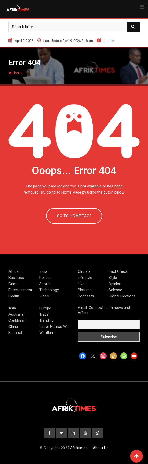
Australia (15, 314)
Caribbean (16, 320)
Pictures (85, 290)
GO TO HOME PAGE (74, 216)
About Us (100, 448)
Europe (45, 308)
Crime (13, 283)
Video (44, 296)
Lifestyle (85, 277)
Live (81, 283)
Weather (46, 332)
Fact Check (118, 271)
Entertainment (20, 290)
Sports (45, 283)
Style (113, 277)
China (13, 326)
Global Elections (122, 296)
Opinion (115, 283)
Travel (44, 314)
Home (15, 73)
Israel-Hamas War (54, 326)
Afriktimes (79, 448)
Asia (12, 308)
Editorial (15, 332)
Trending (46, 320)
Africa (13, 271)
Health (13, 296)
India (43, 271)
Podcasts (86, 296)
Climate (84, 271)
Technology (49, 290)
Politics (45, 277)
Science (115, 290)
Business (16, 277)
